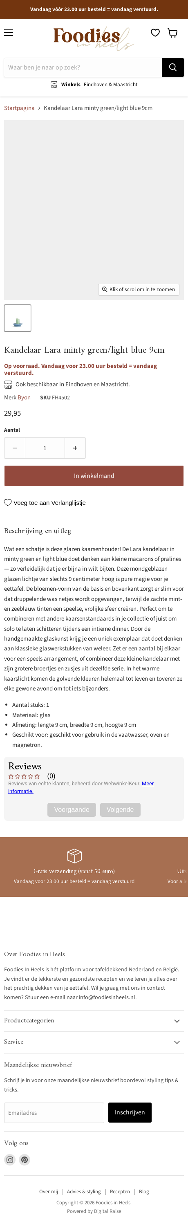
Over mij (48, 1191)
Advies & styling (84, 1191)
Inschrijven (130, 1112)
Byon (24, 397)
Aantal (12, 430)
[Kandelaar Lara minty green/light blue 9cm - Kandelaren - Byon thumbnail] (17, 318)
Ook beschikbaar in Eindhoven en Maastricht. (73, 384)
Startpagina (19, 108)
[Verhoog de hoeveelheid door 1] (75, 448)
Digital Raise (107, 1211)
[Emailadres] (54, 1113)
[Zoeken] (83, 67)
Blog (144, 1191)
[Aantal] (45, 448)
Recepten (120, 1191)
